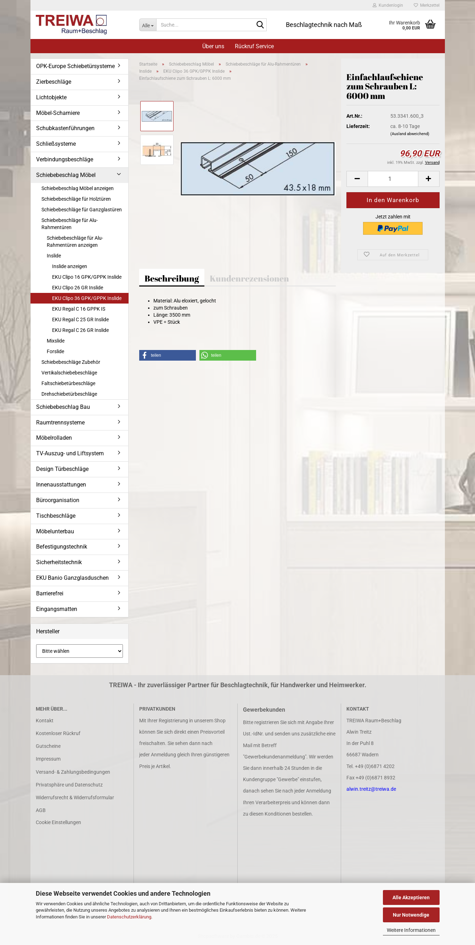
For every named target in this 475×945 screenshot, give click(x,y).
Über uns (213, 46)
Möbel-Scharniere (58, 113)
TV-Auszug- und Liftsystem (70, 453)
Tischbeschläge (55, 515)
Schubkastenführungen (65, 128)
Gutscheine (48, 746)
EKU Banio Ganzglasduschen (72, 577)
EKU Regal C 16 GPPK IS (78, 309)
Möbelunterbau (55, 531)
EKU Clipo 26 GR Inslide (77, 287)
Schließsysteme (56, 143)
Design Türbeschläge (62, 469)
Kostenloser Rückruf (58, 733)
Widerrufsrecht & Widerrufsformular (75, 797)
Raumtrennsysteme (60, 422)
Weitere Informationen (411, 930)
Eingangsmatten (56, 609)
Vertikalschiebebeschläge (69, 373)
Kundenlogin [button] (388, 5)
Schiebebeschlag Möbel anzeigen (77, 188)
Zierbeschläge (53, 81)
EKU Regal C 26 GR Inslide (80, 330)
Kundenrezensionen (249, 278)
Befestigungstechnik (61, 546)
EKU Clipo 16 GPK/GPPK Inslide (86, 277)
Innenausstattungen (61, 484)
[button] (357, 179)
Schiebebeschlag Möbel (66, 175)
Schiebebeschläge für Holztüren (76, 199)
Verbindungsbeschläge (64, 159)
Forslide (55, 351)
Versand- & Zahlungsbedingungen (73, 772)
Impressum (48, 759)
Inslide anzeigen (69, 266)
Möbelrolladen (54, 437)
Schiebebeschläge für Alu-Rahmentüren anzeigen (75, 241)
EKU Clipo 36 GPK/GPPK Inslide (86, 298)
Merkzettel (427, 5)
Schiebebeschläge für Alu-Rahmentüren (69, 223)
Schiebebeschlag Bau (63, 407)
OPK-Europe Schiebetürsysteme (75, 66)
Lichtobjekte (51, 97)
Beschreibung (172, 278)
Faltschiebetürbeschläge (68, 383)
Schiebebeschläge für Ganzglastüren (81, 209)
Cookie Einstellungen (58, 822)
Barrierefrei (49, 593)
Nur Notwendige (411, 915)
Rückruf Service (254, 46)
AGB (41, 810)
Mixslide (55, 341)
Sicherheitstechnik (59, 562)
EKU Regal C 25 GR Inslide (80, 319)
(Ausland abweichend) (409, 134)
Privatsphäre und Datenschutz (69, 785)
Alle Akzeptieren (411, 897)
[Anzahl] (393, 179)
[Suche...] (147, 24)
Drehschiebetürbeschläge (69, 394)
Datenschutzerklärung (129, 916)
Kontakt (44, 720)
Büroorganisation (57, 500)
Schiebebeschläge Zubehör (70, 362)
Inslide (54, 256)
